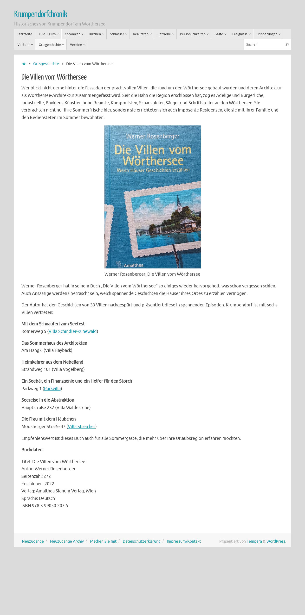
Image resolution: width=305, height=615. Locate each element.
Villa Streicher (81, 426)
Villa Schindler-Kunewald (73, 331)
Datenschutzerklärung (142, 541)
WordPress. (276, 541)
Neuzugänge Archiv (67, 541)
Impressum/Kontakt (184, 541)
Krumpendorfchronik (40, 14)
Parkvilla (52, 388)
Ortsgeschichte (46, 63)
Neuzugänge (33, 541)
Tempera (254, 541)
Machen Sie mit (103, 541)
